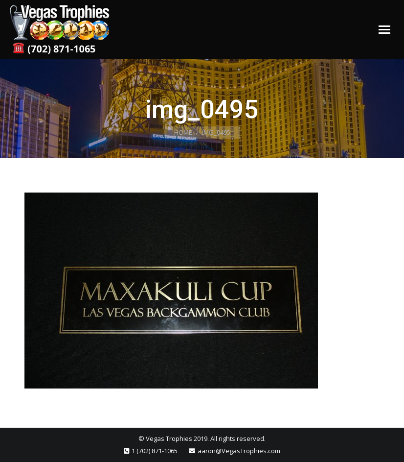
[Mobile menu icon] (384, 29)
